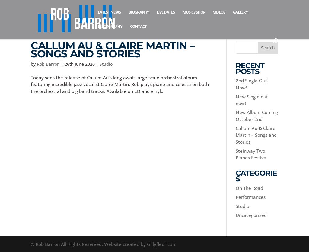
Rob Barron (48, 64)
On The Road (249, 188)
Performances (251, 197)
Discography (110, 26)
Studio (106, 64)
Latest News (109, 12)
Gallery (240, 12)
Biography (139, 12)
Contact (138, 26)
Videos (219, 12)
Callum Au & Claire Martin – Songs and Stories (112, 49)
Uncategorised (251, 215)
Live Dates (166, 12)
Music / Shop (194, 12)
